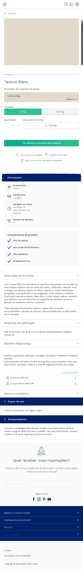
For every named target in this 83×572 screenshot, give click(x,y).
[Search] (65, 4)
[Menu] (4, 4)
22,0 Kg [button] (60, 111)
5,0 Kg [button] (23, 111)
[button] (77, 4)
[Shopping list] (71, 4)
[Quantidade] (12, 125)
